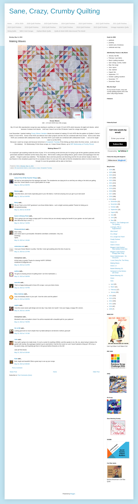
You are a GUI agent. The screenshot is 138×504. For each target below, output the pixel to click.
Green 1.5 (113, 266)
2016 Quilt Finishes (83, 27)
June (112, 217)
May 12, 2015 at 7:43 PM (22, 223)
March (113, 287)
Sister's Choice (115, 245)
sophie (16, 305)
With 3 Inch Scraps (26, 31)
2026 (111, 169)
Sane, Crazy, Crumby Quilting (54, 11)
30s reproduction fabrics (21, 168)
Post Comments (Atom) (25, 375)
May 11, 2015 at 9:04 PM (22, 196)
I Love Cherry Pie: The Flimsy (119, 260)
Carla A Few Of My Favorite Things (25, 178)
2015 (111, 199)
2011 (111, 304)
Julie (15, 339)
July (112, 215)
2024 (111, 175)
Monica (16, 191)
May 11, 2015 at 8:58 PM (22, 185)
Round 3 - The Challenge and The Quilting (119, 223)
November (114, 204)
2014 (111, 296)
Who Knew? (114, 231)
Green (112, 278)
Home (9, 23)
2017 (111, 194)
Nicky (16, 202)
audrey (16, 271)
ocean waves (32, 168)
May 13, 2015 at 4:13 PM (22, 265)
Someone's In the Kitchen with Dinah (118, 272)
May (112, 220)
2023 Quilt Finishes (85, 23)
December (114, 201)
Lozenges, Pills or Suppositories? (115, 227)
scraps (38, 168)
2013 (111, 298)
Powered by (118, 151)
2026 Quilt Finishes (34, 23)
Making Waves (114, 263)
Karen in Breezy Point (21, 216)
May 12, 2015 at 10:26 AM (22, 210)
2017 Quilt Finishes (66, 27)
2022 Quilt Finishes (102, 23)
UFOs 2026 (19, 23)
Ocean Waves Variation (39, 133)
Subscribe (118, 144)
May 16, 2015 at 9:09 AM (22, 364)
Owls (112, 281)
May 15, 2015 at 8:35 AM (22, 352)
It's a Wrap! (113, 234)
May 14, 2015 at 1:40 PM (22, 310)
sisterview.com (19, 246)
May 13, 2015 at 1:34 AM (22, 240)
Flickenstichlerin (19, 229)
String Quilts (11, 31)
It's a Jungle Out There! (117, 237)
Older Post (96, 372)
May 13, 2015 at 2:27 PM (22, 251)
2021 (111, 183)
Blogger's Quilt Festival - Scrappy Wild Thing (117, 252)
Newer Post (13, 372)
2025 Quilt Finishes (51, 23)
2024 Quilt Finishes (68, 23)
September (114, 209)
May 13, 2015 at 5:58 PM (22, 276)
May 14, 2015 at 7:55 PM (22, 322)
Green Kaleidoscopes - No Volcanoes (118, 257)
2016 (111, 196)
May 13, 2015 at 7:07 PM (22, 288)
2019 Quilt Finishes (32, 27)
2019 (111, 188)
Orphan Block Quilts (44, 31)
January (113, 292)
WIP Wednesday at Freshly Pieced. (82, 144)
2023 (111, 178)
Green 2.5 (113, 242)
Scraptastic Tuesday (53, 142)
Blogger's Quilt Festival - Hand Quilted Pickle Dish (118, 248)
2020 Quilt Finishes (14, 27)
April (112, 284)
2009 (111, 309)
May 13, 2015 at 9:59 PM (22, 299)
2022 (111, 180)
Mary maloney (19, 294)
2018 (111, 191)
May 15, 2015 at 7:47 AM (22, 333)
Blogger (72, 494)
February (114, 289)
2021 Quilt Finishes (120, 23)
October (113, 207)
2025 (111, 172)
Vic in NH (17, 328)
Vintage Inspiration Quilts (120, 27)
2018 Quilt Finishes (49, 27)
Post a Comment (17, 368)
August (113, 212)
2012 (111, 301)
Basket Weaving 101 (116, 268)
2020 (111, 186)
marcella (17, 282)
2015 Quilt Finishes (100, 27)
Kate (15, 358)
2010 (111, 306)
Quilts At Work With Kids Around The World (69, 31)
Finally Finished (115, 239)
